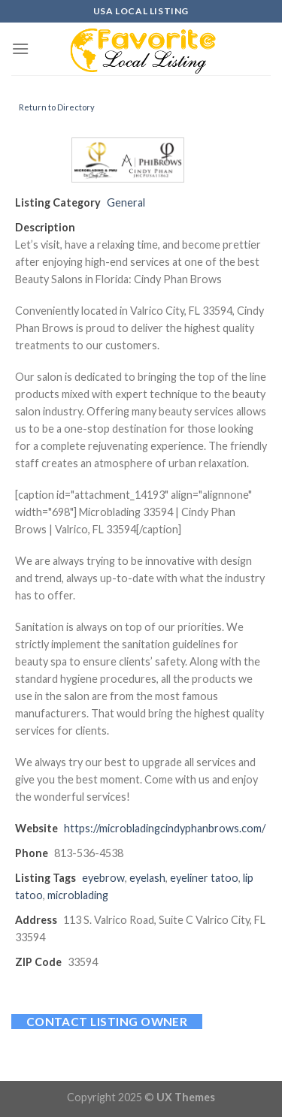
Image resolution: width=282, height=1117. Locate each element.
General (126, 202)
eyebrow (103, 877)
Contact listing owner (107, 1021)
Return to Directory (57, 107)
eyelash (147, 877)
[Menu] (20, 48)
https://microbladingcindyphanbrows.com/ (164, 828)
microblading (77, 895)
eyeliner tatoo (204, 877)
